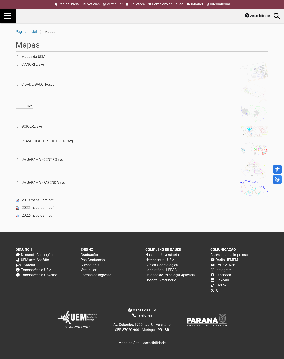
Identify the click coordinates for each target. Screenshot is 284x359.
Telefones (144, 315)
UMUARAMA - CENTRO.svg (42, 159)
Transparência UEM (36, 270)
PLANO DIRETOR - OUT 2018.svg (47, 141)
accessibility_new (277, 169)
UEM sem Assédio (35, 260)
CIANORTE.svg (32, 64)
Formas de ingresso (96, 275)
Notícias (93, 4)
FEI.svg (27, 106)
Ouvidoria (27, 265)
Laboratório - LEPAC (161, 270)
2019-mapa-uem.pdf (38, 200)
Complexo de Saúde (167, 4)
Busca (276, 15)
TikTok (221, 285)
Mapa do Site (128, 343)
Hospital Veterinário (160, 280)
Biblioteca (137, 4)
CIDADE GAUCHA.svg (38, 84)
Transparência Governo (39, 275)
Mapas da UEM (33, 56)
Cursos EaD (90, 265)
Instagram (224, 270)
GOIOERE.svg (31, 126)
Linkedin (222, 280)
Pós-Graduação (93, 260)
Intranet (197, 4)
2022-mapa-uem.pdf (38, 208)
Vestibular (114, 4)
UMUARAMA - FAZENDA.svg (43, 182)
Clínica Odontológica (161, 265)
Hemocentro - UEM (159, 260)
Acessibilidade (260, 16)
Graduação (89, 255)
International (220, 4)
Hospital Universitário (162, 255)
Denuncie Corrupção (37, 255)
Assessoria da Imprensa (229, 255)
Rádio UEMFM (227, 260)
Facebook (223, 275)
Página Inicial (69, 4)
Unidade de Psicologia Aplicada (170, 275)
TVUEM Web (225, 265)
